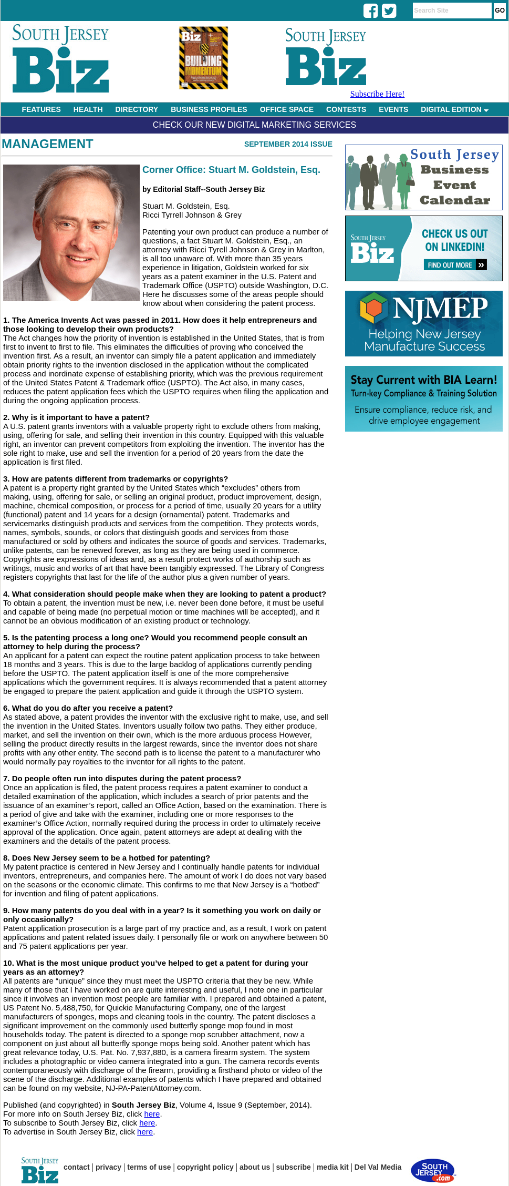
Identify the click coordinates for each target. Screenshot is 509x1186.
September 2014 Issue (288, 144)
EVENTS (393, 109)
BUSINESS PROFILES (209, 109)
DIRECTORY (137, 109)
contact (77, 1167)
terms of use (149, 1167)
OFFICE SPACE (287, 109)
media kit (333, 1167)
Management (48, 144)
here (152, 1113)
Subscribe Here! (377, 93)
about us (255, 1167)
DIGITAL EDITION (454, 109)
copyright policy (205, 1167)
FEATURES (41, 109)
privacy (108, 1167)
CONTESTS (346, 109)
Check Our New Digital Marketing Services (254, 124)
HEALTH (88, 109)
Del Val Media (378, 1167)
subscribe (293, 1167)
